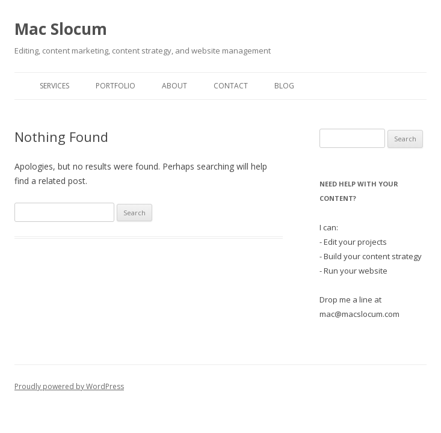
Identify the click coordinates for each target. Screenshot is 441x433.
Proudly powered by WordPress (69, 386)
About (174, 86)
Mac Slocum (60, 29)
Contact (231, 86)
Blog (284, 86)
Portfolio (115, 86)
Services (54, 86)
